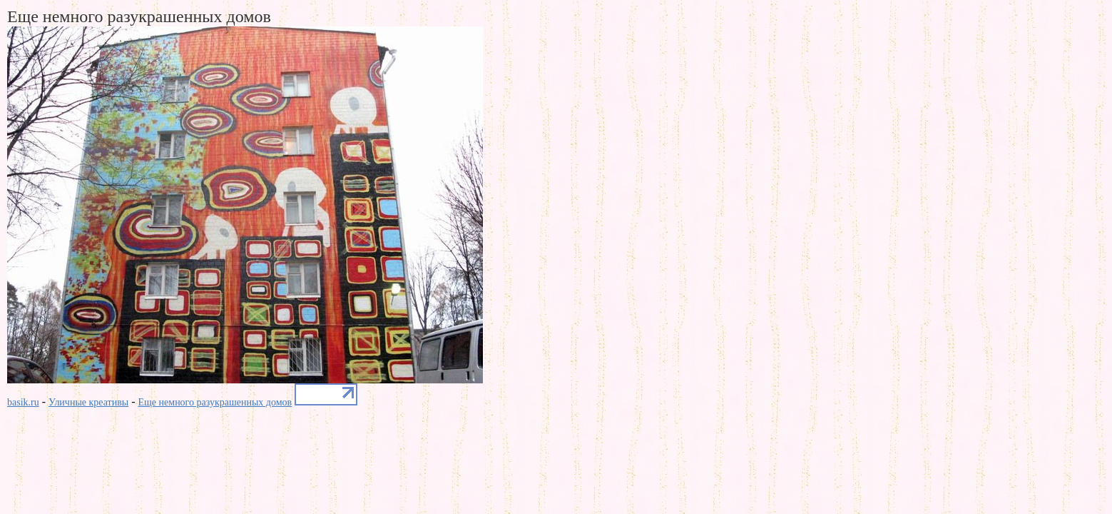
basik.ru (23, 402)
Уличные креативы (88, 402)
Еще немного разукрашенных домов (215, 402)
